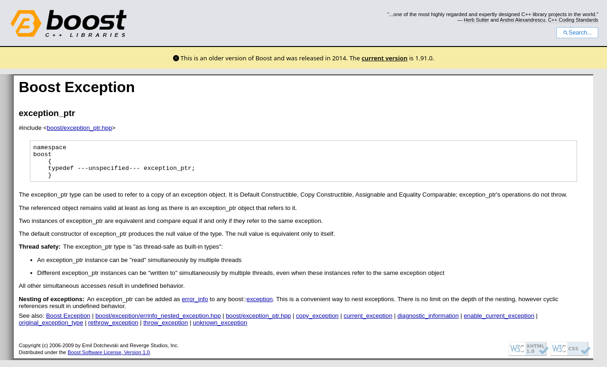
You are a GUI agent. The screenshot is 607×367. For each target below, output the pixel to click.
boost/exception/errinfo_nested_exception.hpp (158, 322)
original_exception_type (51, 329)
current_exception (368, 322)
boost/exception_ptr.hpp (79, 127)
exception (260, 306)
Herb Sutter (476, 20)
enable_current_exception (499, 322)
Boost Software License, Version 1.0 (109, 359)
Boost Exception (68, 322)
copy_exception (317, 322)
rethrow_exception (113, 329)
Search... (577, 32)
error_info (195, 306)
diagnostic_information (427, 322)
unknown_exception (220, 329)
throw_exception (165, 329)
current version (385, 58)
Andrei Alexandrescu (522, 20)
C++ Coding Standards (573, 20)
